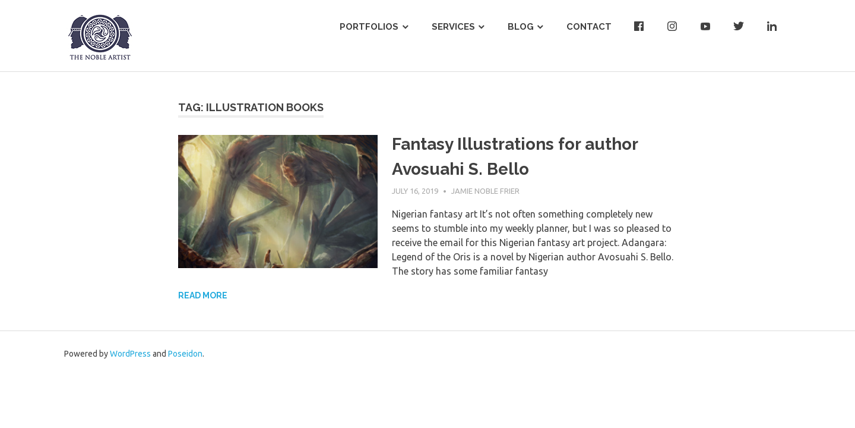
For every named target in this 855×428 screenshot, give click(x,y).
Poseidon (185, 353)
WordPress (130, 353)
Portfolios (369, 26)
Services (453, 26)
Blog (521, 26)
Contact (589, 26)
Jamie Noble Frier (485, 191)
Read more (202, 295)
